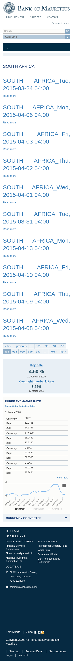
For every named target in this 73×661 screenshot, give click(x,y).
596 (30, 351)
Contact (52, 17)
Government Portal (48, 554)
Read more (9, 95)
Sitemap (14, 651)
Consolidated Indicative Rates (20, 406)
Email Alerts (13, 632)
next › (53, 351)
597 (38, 351)
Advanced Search (61, 23)
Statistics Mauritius (47, 541)
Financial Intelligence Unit (19, 553)
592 (62, 346)
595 (22, 351)
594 (14, 351)
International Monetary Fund (52, 546)
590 (46, 346)
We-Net (23, 655)
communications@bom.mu (23, 587)
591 (54, 346)
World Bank (44, 550)
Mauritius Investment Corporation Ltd (16, 559)
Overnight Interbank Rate (36, 381)
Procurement (15, 17)
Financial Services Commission (15, 548)
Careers (35, 17)
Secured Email (34, 651)
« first (8, 346)
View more (62, 477)
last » (63, 351)
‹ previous (20, 346)
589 (38, 346)
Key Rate (36, 365)
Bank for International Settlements (49, 560)
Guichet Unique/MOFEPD (19, 541)
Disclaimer (14, 531)
